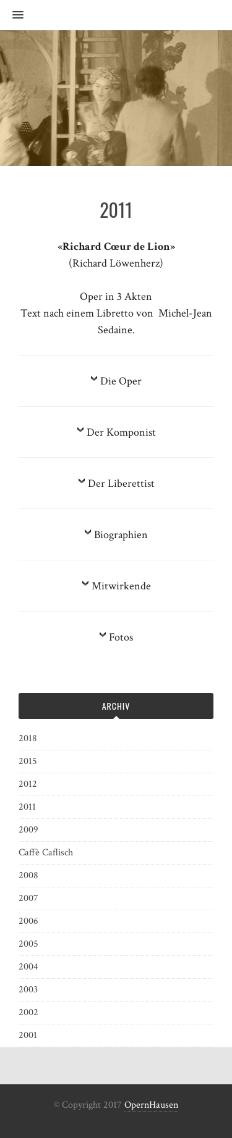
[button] (12, 15)
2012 (28, 784)
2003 (28, 989)
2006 (28, 921)
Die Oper (121, 381)
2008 (28, 875)
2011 (27, 806)
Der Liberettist (121, 483)
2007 (28, 898)
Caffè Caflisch (46, 852)
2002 (28, 1012)
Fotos (121, 637)
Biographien (121, 535)
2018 (28, 738)
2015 (28, 761)
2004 (28, 966)
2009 (28, 829)
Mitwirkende (121, 586)
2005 (28, 943)
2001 (28, 1035)
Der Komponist (121, 432)
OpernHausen (151, 1105)
